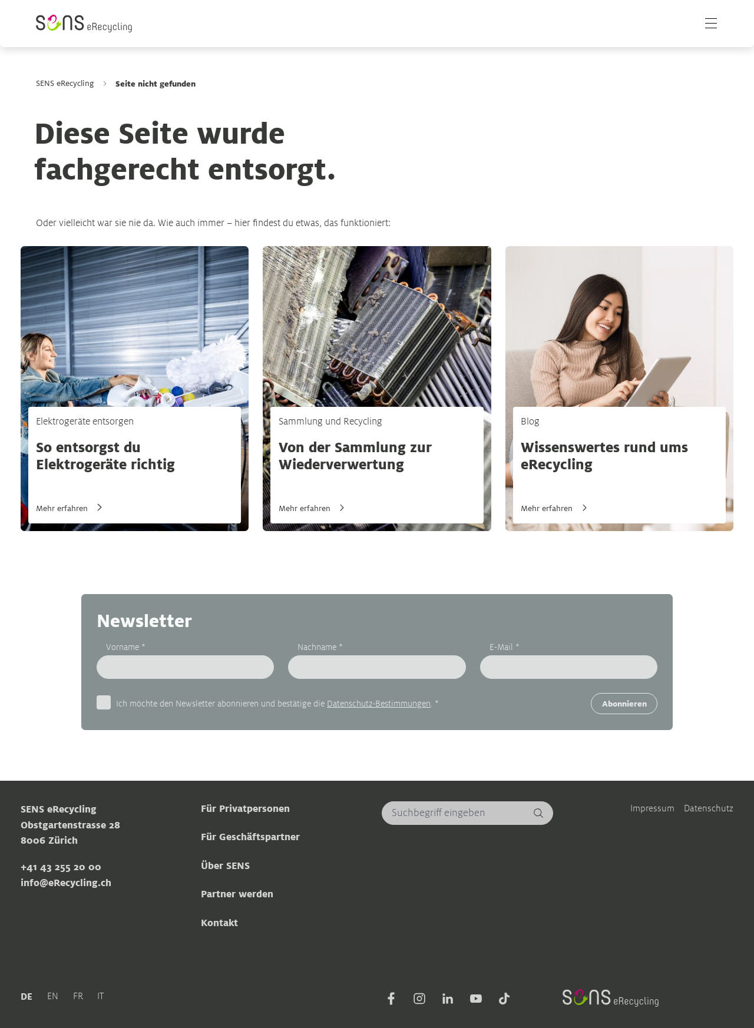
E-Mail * (505, 646)
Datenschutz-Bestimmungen (379, 702)
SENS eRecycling (65, 83)
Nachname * (320, 646)
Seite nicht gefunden (155, 83)
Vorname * (125, 646)
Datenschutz (708, 807)
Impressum (652, 807)
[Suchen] (538, 812)
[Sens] (85, 24)
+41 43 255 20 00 (61, 866)
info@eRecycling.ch (66, 882)
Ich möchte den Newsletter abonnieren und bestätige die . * (277, 702)
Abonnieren (624, 703)
